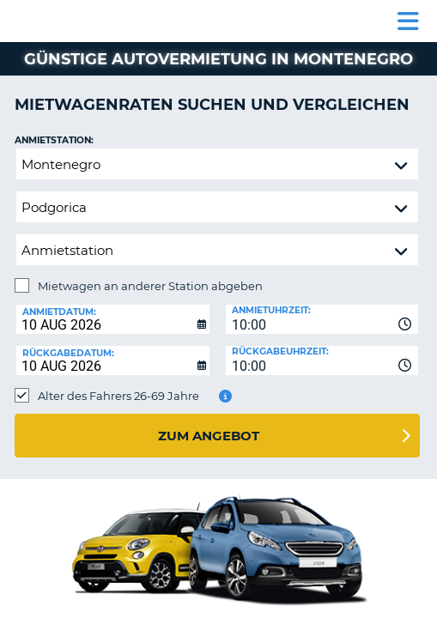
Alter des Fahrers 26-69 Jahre (118, 396)
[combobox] (322, 319)
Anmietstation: (54, 140)
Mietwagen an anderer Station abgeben (150, 286)
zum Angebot (208, 435)
